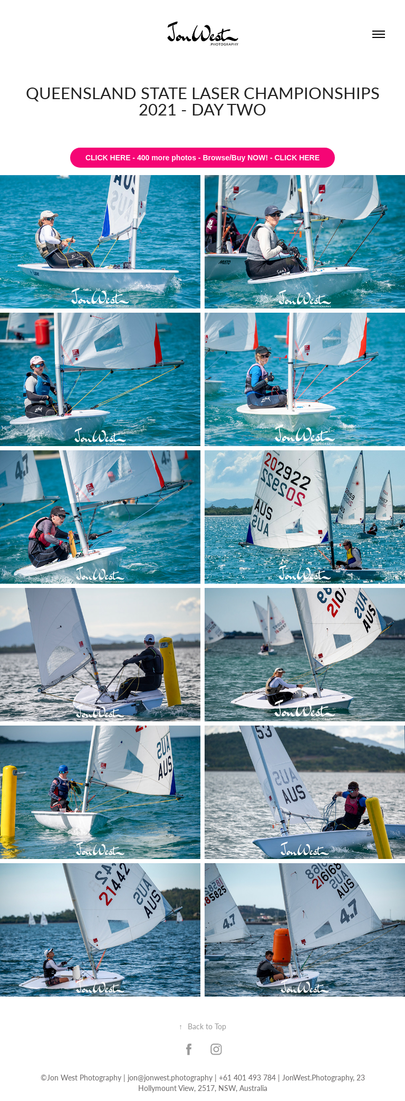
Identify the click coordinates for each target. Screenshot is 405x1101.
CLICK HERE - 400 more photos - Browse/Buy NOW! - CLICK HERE (202, 157)
